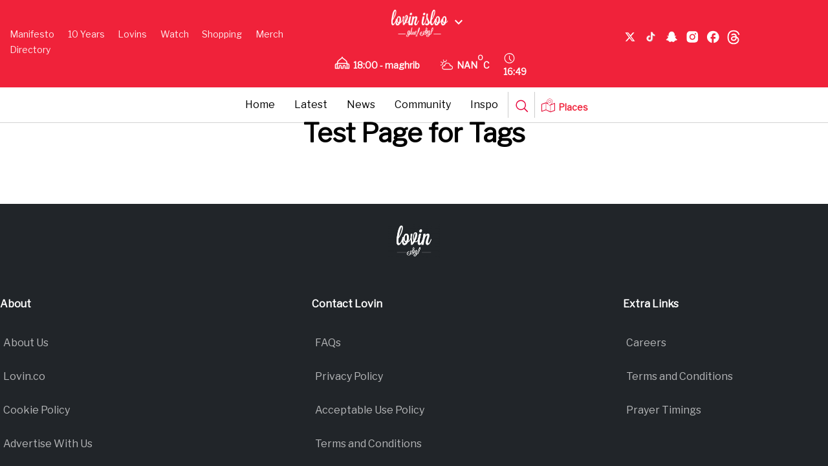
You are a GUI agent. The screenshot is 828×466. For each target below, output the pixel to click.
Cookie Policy (36, 410)
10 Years (86, 33)
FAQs (328, 343)
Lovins (132, 33)
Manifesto (32, 33)
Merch (269, 33)
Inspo (484, 104)
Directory (30, 49)
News (361, 104)
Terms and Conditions (368, 444)
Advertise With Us (48, 444)
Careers (646, 343)
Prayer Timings (663, 410)
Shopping (222, 33)
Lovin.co (24, 376)
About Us (26, 343)
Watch (174, 33)
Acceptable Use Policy (369, 410)
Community (423, 104)
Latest (310, 104)
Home (260, 104)
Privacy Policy (349, 376)
